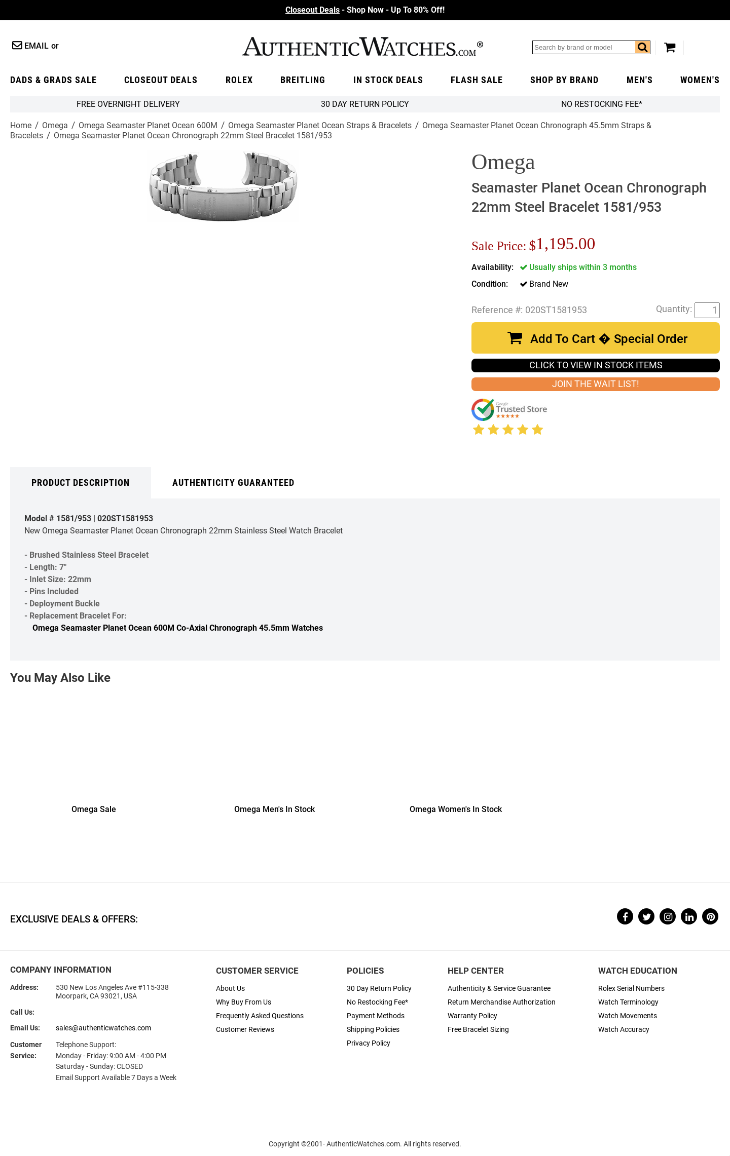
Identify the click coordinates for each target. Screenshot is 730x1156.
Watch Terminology (628, 1002)
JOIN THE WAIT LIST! (595, 384)
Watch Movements (627, 1016)
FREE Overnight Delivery (128, 104)
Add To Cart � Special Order (608, 339)
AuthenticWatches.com (362, 46)
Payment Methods (376, 1016)
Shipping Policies (373, 1029)
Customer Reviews (245, 1029)
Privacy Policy (368, 1043)
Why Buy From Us (243, 1002)
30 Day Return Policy (379, 988)
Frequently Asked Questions (260, 1016)
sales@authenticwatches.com (103, 1028)
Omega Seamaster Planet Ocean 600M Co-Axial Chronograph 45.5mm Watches (177, 628)
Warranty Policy (472, 1016)
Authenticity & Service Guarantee (499, 988)
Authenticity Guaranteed (233, 483)
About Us (230, 988)
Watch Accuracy (623, 1029)
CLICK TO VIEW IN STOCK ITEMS (596, 365)
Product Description (80, 483)
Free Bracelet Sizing (478, 1029)
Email (36, 46)
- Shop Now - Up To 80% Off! (365, 10)
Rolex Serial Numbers (631, 988)
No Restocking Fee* (601, 104)
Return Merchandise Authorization (502, 1002)
